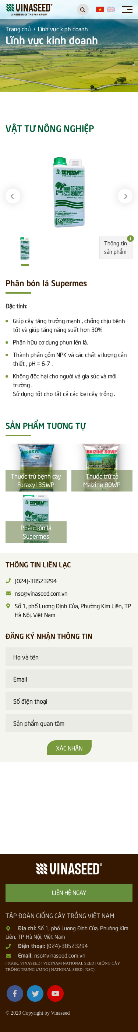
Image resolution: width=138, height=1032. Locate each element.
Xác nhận (69, 748)
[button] (13, 196)
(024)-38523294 (67, 945)
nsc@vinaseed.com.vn (59, 955)
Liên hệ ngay (69, 892)
